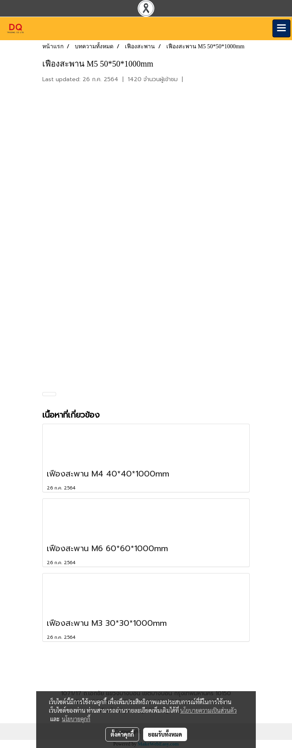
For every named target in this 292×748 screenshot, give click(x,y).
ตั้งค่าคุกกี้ (122, 734)
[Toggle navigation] (281, 28)
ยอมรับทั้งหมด (165, 734)
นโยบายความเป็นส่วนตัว (208, 710)
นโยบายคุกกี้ (76, 718)
